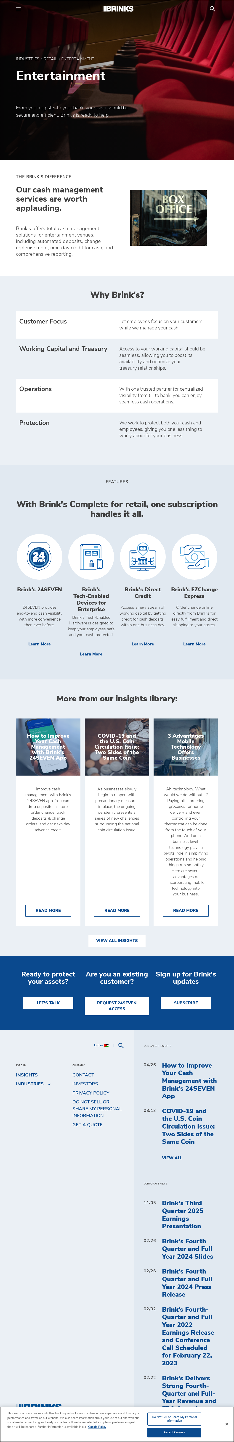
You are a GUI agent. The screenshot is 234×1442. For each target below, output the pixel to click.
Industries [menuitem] (30, 1084)
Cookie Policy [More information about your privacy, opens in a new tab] (97, 1427)
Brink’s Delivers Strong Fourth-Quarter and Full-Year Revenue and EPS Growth (189, 1393)
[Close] (227, 1424)
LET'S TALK (48, 1003)
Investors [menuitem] (85, 1084)
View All (172, 1158)
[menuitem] (212, 8)
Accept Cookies (174, 1432)
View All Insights (117, 941)
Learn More (45, 643)
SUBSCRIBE (186, 1003)
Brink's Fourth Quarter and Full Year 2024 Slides (187, 1249)
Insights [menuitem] (27, 1075)
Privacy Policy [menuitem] (90, 1093)
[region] (117, 1424)
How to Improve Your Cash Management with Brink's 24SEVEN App (189, 1081)
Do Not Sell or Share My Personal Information (97, 1109)
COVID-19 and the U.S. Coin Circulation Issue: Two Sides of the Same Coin (188, 1126)
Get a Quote (87, 1125)
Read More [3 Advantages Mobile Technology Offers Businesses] (191, 910)
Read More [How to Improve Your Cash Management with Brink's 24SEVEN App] (53, 910)
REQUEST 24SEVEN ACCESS (117, 1006)
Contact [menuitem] (83, 1075)
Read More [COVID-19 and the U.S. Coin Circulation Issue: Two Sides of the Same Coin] (122, 910)
